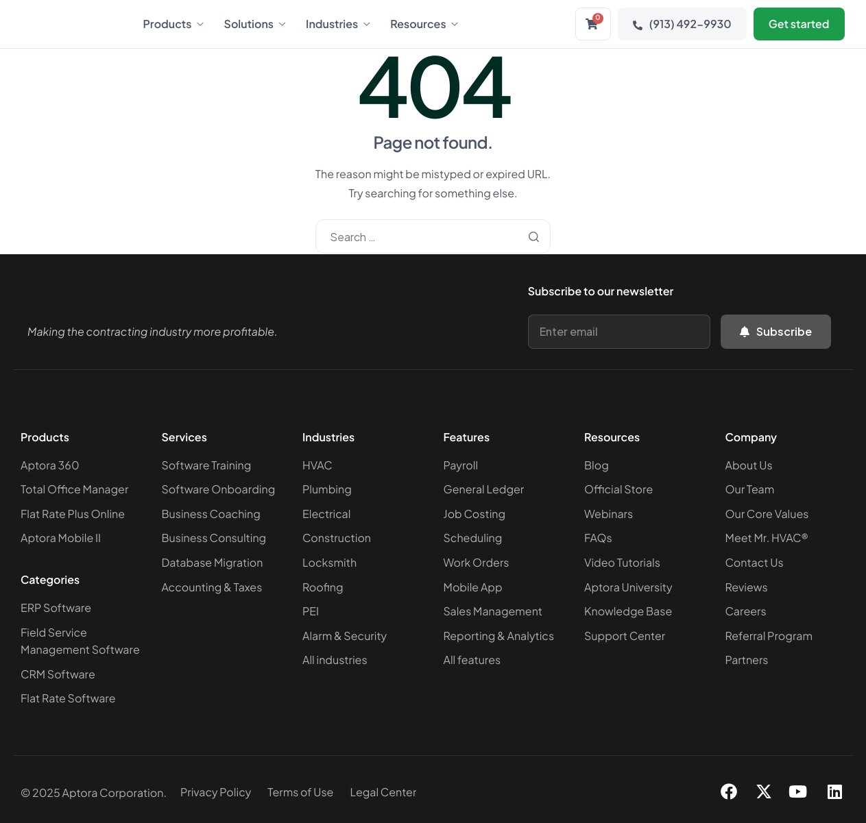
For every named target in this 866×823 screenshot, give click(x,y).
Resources (423, 24)
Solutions (255, 24)
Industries (338, 24)
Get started (799, 23)
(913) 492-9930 (682, 23)
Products (173, 24)
